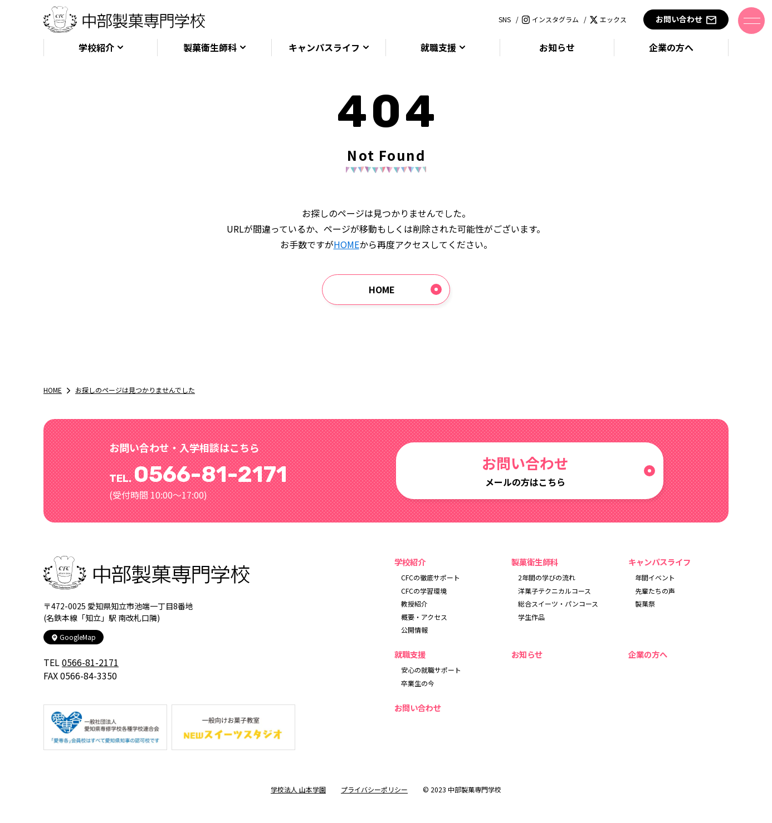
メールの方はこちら (525, 470)
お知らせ (557, 47)
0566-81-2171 (90, 662)
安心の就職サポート (431, 669)
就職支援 (438, 47)
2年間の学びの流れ (546, 577)
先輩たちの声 (655, 590)
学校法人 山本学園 (298, 789)
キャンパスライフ (324, 47)
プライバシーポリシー (374, 789)
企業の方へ (671, 47)
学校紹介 (96, 47)
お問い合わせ (686, 19)
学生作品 (531, 617)
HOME (346, 244)
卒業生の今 (417, 683)
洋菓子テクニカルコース (554, 590)
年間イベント (655, 577)
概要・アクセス (424, 617)
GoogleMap (73, 637)
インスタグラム (550, 19)
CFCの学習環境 (424, 590)
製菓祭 (645, 603)
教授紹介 (414, 603)
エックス (608, 19)
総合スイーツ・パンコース (558, 603)
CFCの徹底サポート (430, 577)
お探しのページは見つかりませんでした (135, 390)
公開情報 (414, 629)
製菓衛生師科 (210, 47)
